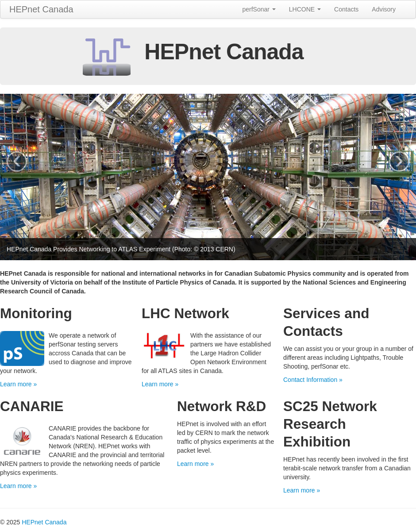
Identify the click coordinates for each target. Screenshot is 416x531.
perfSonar (258, 9)
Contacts (346, 9)
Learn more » (18, 384)
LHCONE (305, 9)
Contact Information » (313, 379)
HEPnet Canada (41, 9)
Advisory (384, 9)
